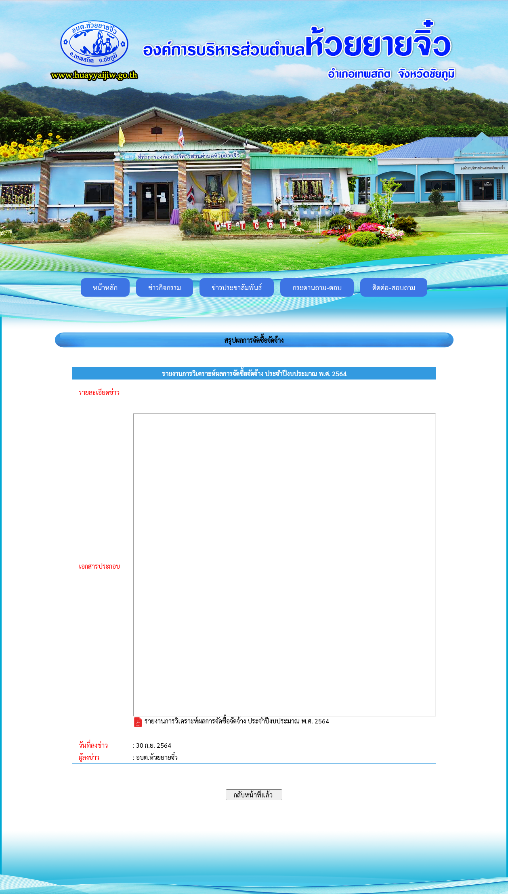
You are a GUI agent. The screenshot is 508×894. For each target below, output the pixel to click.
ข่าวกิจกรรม (164, 287)
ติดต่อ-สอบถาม (393, 287)
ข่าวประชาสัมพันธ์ (237, 287)
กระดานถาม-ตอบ (317, 287)
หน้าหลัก (105, 287)
